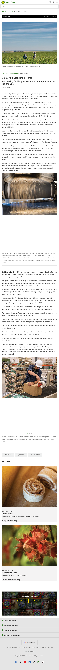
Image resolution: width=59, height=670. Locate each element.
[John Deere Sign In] (54, 2)
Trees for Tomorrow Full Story (11, 580)
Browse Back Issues (39, 601)
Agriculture (21, 455)
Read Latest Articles (20, 601)
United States (29, 642)
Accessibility (43, 647)
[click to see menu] (57, 2)
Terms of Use (35, 647)
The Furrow (8, 455)
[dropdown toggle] (10, 12)
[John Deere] (10, 2)
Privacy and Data (16, 647)
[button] (16, 662)
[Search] (29, 6)
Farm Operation (35, 455)
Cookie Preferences (29, 651)
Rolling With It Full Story (9, 521)
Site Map (8, 647)
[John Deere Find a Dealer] (50, 2)
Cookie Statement (26, 647)
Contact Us (50, 647)
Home (4, 11)
